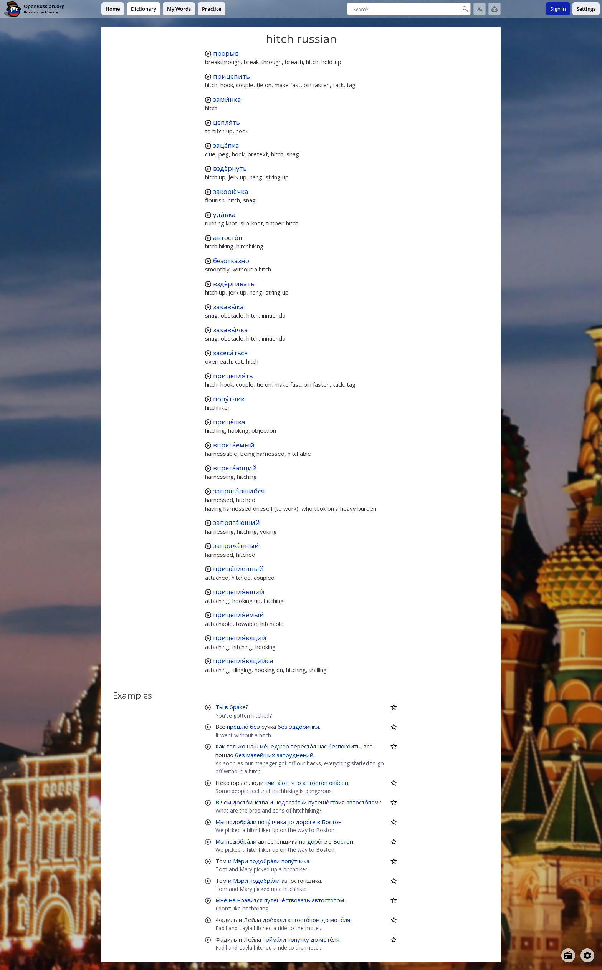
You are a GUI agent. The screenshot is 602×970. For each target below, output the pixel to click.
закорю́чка (230, 191)
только (235, 746)
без (255, 726)
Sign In (558, 8)
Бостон (332, 822)
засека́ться (230, 352)
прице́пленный (238, 568)
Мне (221, 900)
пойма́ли (274, 939)
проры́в (226, 53)
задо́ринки (304, 726)
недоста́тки (291, 802)
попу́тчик (229, 398)
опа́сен (338, 782)
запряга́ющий (236, 522)
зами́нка (227, 99)
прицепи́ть (231, 76)
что (296, 782)
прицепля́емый (238, 614)
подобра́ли (241, 822)
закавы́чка (230, 329)
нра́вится (250, 900)
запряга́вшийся (239, 491)
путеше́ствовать (287, 900)
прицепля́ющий (239, 637)
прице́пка (229, 421)
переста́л (303, 746)
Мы (220, 822)
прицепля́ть (233, 375)
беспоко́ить (344, 746)
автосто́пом (362, 802)
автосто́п (228, 237)
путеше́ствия (326, 802)
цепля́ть (226, 122)
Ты (219, 707)
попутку (298, 939)
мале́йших (260, 755)
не (232, 900)
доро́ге (306, 822)
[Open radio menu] (568, 955)
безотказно (231, 260)
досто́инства (250, 802)
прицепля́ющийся (243, 660)
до (325, 920)
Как (220, 746)
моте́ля (340, 920)
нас (322, 746)
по (291, 822)
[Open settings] (587, 955)
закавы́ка (228, 306)
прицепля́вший (239, 591)
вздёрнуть (230, 168)
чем (226, 802)
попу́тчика (272, 822)
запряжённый (236, 545)
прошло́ (237, 726)
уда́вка (224, 214)
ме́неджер (274, 746)
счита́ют (276, 782)
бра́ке (238, 707)
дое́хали (274, 920)
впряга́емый (234, 444)
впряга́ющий (235, 467)
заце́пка (226, 145)
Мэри (240, 861)
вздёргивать (234, 283)
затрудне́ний (294, 755)
